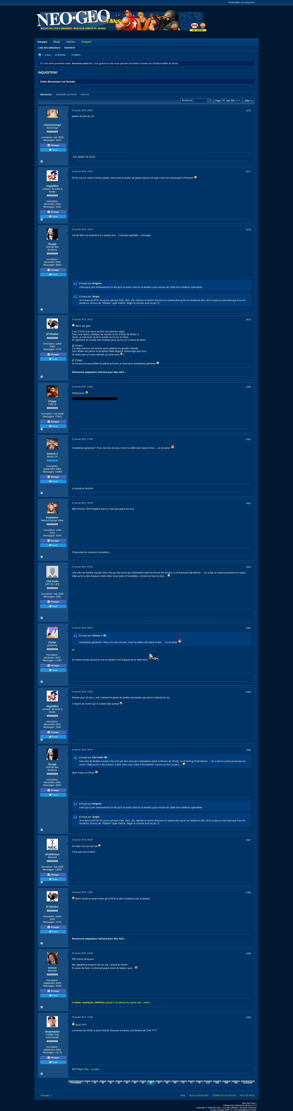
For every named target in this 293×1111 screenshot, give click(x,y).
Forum (48, 55)
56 (103, 1082)
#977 (248, 171)
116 (208, 1082)
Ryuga (52, 243)
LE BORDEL (60, 55)
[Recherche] (196, 100)
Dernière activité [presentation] (66, 94)
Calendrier (69, 47)
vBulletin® (239, 1105)
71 (191, 1082)
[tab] (46, 94)
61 (111, 1082)
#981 (248, 439)
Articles (70, 41)
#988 (248, 892)
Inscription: (47, 137)
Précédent (75, 1082)
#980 (248, 387)
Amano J (52, 453)
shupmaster (52, 1031)
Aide (183, 1095)
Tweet (53, 149)
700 (236, 1082)
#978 (248, 229)
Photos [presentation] (85, 94)
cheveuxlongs (52, 124)
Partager (53, 145)
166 (217, 1082)
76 (199, 1082)
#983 (248, 567)
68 (167, 1082)
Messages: (49, 140)
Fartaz (52, 642)
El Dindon (52, 334)
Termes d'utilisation (224, 1095)
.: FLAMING (75, 55)
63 (127, 1082)
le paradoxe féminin (82, 488)
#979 (248, 319)
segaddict (52, 185)
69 (175, 1082)
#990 (248, 1017)
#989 (248, 953)
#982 (248, 503)
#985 (248, 692)
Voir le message (104, 635)
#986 (248, 750)
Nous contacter (198, 1095)
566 (226, 1082)
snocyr (52, 967)
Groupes (86, 41)
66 (151, 1082)
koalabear (52, 517)
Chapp (52, 401)
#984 (248, 628)
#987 (248, 840)
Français (46, 1095)
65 (143, 1082)
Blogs (56, 41)
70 (183, 1082)
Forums (42, 41)
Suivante (247, 1082)
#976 (248, 110)
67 (159, 1082)
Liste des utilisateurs (49, 47)
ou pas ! (95, 1069)
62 (119, 1082)
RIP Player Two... (81, 1069)
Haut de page (247, 1095)
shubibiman (52, 854)
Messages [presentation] (46, 94)
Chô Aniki (52, 581)
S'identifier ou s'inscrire (242, 2)
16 (95, 1082)
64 (135, 1082)
